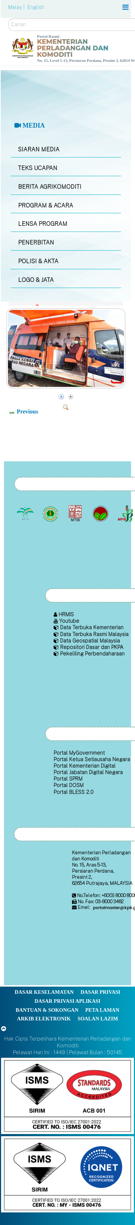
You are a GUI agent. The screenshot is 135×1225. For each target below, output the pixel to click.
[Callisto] (67, 1095)
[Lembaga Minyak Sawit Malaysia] (26, 513)
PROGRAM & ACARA (45, 205)
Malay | (17, 7)
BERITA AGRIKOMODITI (49, 186)
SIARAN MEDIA (38, 149)
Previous (27, 411)
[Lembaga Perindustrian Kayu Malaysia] (76, 513)
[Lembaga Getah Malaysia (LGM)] (51, 513)
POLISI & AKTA (38, 261)
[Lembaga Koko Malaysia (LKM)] (101, 513)
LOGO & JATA (36, 279)
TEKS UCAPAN (37, 168)
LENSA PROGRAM (42, 223)
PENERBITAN (36, 242)
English (35, 7)
